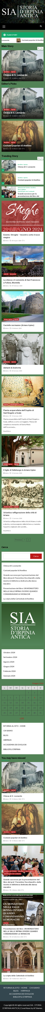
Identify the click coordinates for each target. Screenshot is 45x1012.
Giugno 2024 (8, 666)
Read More (7, 431)
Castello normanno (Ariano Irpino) (18, 325)
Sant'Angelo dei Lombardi (26, 191)
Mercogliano (22, 189)
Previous (18, 540)
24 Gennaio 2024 (17, 371)
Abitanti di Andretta (12, 368)
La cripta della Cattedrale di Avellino (18, 599)
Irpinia (13, 72)
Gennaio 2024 (9, 676)
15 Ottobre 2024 (16, 78)
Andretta (7, 362)
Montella (13, 274)
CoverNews (25, 1008)
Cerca (5, 547)
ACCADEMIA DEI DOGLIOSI (14, 745)
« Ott (22, 718)
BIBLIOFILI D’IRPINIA (11, 749)
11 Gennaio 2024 (17, 518)
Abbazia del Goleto (24, 187)
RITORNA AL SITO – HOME (14, 726)
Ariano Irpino (8, 319)
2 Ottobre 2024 (16, 890)
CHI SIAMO (8, 731)
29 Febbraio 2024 (17, 286)
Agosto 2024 (8, 662)
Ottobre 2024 (9, 652)
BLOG (5, 735)
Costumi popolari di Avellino (17, 145)
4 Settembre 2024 (17, 979)
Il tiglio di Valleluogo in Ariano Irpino (19, 470)
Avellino (6, 72)
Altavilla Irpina (8, 229)
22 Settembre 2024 (17, 937)
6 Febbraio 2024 (16, 328)
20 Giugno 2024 (16, 240)
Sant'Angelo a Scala (16, 404)
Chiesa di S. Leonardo (15, 75)
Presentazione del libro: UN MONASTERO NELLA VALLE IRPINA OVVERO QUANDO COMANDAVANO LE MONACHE (20, 591)
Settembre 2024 (10, 657)
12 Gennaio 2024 (17, 473)
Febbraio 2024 (9, 671)
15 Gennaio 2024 (17, 416)
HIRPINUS (7, 740)
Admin (7, 78)
